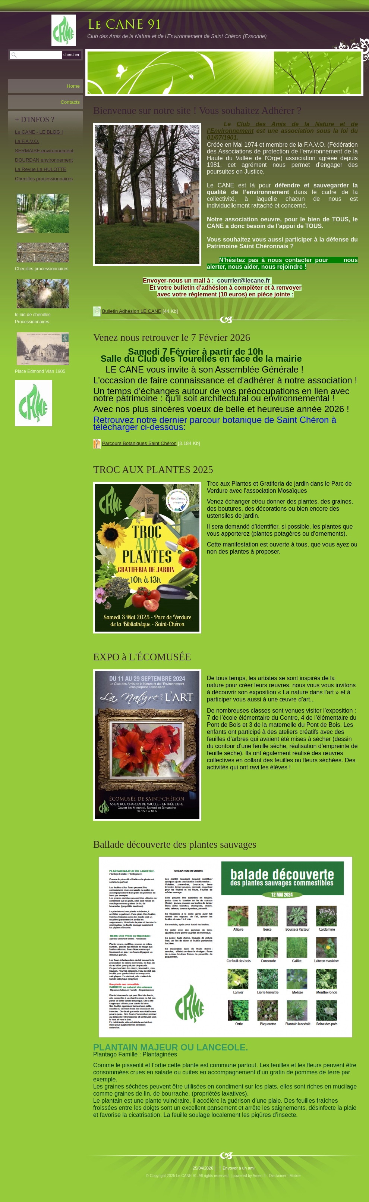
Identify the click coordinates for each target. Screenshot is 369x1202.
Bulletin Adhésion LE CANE (131, 311)
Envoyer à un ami (239, 1168)
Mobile (295, 1176)
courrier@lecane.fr (244, 280)
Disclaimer (278, 1176)
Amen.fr (259, 1176)
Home (73, 86)
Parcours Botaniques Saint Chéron (139, 443)
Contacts (70, 102)
